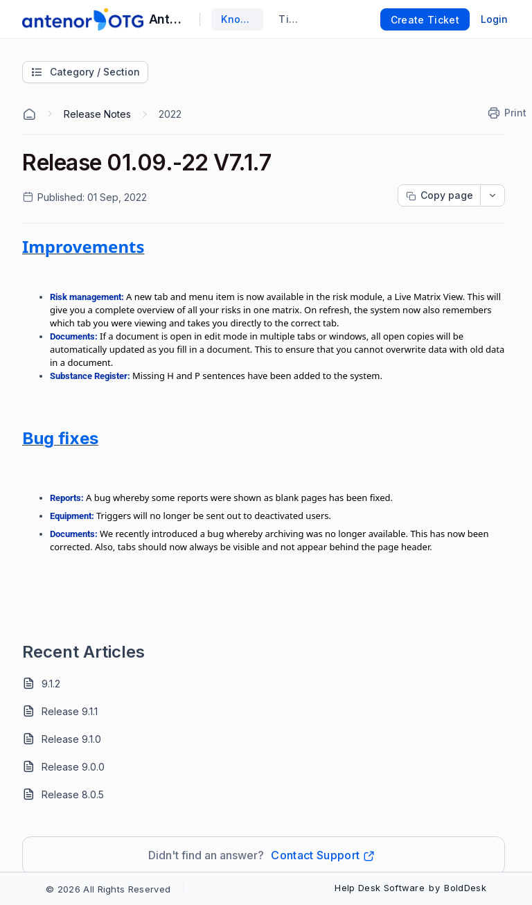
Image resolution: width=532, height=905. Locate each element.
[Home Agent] (29, 114)
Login (494, 19)
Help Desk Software (380, 887)
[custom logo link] (82, 19)
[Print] (508, 113)
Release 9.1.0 (71, 739)
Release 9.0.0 (73, 767)
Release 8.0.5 (73, 794)
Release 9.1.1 (70, 711)
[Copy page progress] (439, 195)
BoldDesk (465, 887)
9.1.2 (51, 683)
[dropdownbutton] (492, 195)
